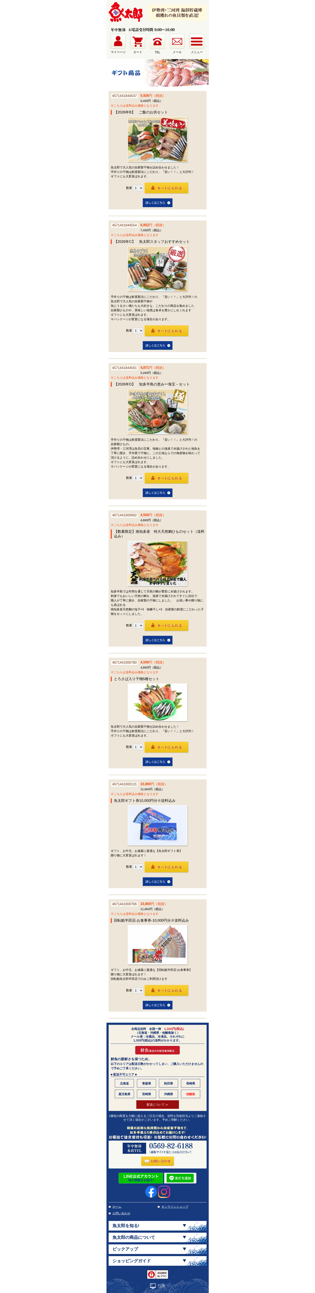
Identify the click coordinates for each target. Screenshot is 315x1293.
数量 (129, 188)
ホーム (116, 1206)
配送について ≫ (157, 1104)
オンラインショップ (174, 1206)
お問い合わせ (121, 1213)
